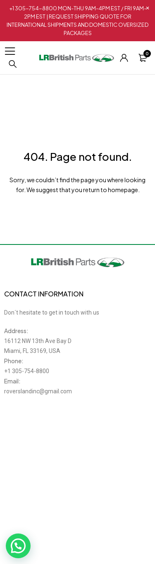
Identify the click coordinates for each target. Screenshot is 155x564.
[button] (18, 545)
